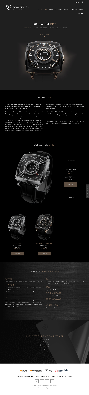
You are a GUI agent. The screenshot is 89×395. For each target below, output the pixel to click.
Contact (80, 13)
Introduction (27, 28)
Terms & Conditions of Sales (64, 376)
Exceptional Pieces (55, 9)
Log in (77, 2)
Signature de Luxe (51, 388)
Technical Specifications (58, 28)
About (36, 28)
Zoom (69, 191)
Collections (42, 9)
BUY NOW (69, 184)
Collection (44, 28)
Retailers (74, 9)
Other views (69, 197)
